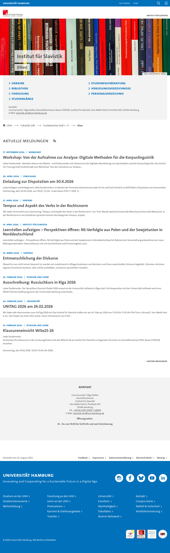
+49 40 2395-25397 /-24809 (87, 410)
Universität (104, 496)
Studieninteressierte (15, 501)
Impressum (98, 457)
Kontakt (140, 496)
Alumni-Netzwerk (108, 516)
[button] (158, 3)
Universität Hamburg (16, 3)
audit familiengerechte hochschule (130, 534)
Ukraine (18, 83)
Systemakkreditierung (162, 531)
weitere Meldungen (157, 361)
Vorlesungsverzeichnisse (111, 88)
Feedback (83, 457)
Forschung (20, 93)
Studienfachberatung (108, 83)
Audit (139, 531)
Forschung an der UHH (60, 496)
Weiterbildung (11, 506)
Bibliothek (20, 88)
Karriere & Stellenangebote (63, 511)
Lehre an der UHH (57, 501)
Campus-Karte (144, 501)
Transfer (52, 516)
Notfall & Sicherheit (148, 506)
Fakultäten (104, 511)
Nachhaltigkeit (107, 506)
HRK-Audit (150, 533)
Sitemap (161, 457)
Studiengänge (22, 99)
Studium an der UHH (15, 496)
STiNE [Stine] (135, 3)
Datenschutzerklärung (120, 457)
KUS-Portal (124, 3)
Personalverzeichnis (107, 93)
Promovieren (55, 506)
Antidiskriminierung (148, 511)
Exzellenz (104, 501)
